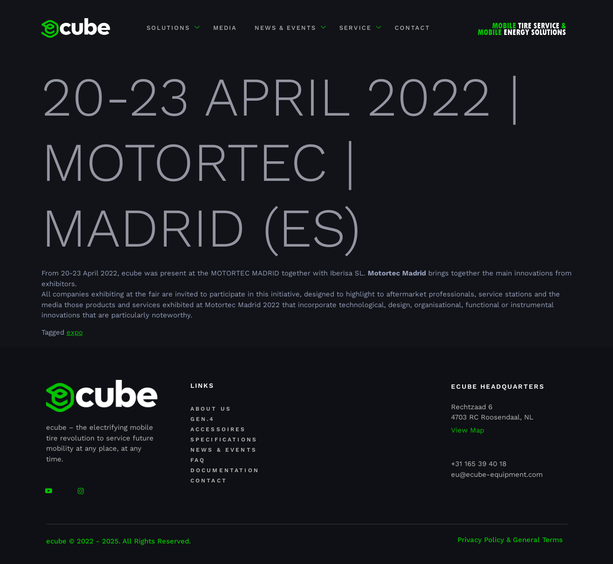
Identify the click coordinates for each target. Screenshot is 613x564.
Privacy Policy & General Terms (510, 540)
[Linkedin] (65, 487)
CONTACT (415, 27)
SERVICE (362, 28)
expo (75, 332)
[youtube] (48, 487)
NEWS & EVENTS (291, 28)
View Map (467, 430)
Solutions (171, 28)
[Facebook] (81, 487)
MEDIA (224, 27)
